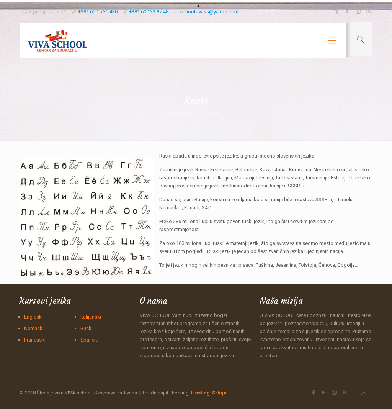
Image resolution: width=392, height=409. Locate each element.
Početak (182, 113)
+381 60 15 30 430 (98, 12)
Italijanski (90, 317)
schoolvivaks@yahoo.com (209, 12)
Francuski (35, 340)
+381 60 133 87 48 (148, 12)
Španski (89, 340)
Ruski (86, 328)
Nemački (34, 328)
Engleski (33, 317)
